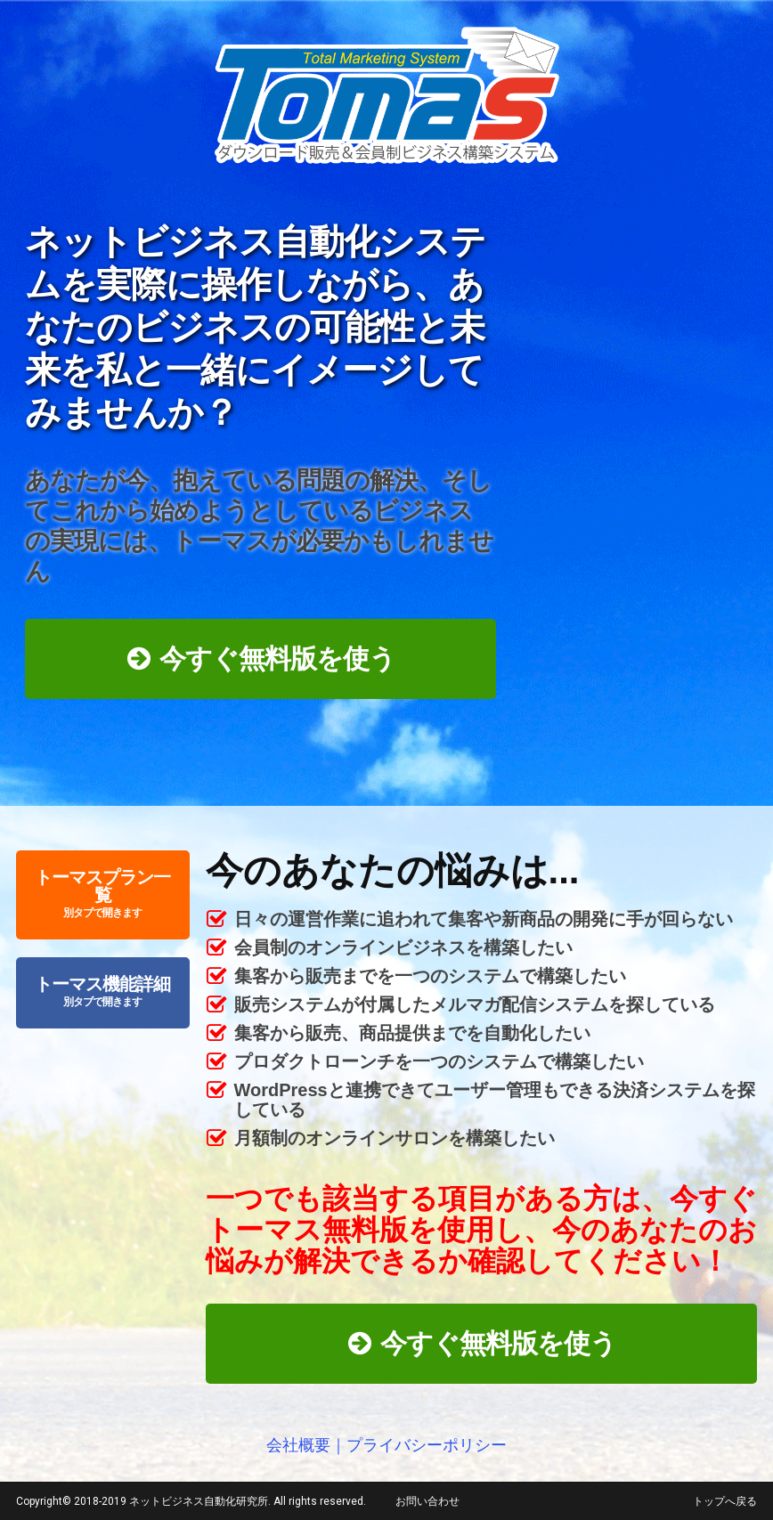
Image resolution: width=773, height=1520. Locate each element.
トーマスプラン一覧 (103, 894)
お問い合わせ (427, 1501)
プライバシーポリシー (426, 1445)
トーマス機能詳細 (103, 992)
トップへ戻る (725, 1501)
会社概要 (298, 1445)
